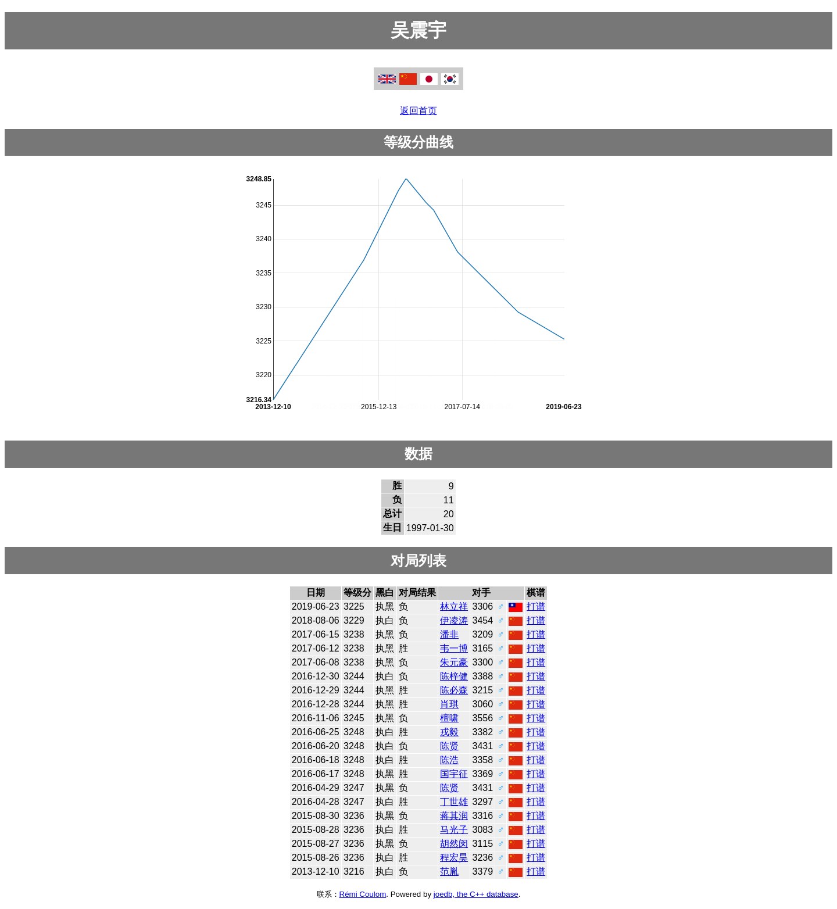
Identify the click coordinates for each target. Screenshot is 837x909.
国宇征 (454, 774)
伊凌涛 (454, 620)
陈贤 (449, 746)
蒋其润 (454, 816)
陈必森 (454, 690)
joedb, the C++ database (476, 894)
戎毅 (449, 732)
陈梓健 (454, 676)
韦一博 (454, 648)
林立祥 (454, 606)
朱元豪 (454, 662)
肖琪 (449, 704)
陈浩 (449, 760)
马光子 (454, 830)
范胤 (449, 871)
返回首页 (418, 111)
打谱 (536, 606)
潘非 (449, 634)
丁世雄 (454, 802)
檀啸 (449, 718)
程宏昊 (454, 858)
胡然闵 (454, 844)
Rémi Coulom (363, 894)
